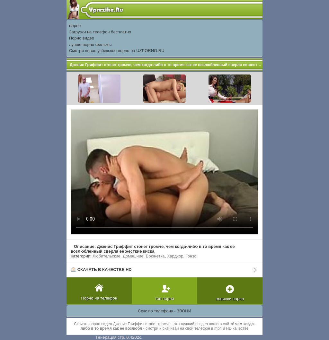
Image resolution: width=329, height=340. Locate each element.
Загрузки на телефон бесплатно (100, 32)
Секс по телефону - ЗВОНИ (164, 311)
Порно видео (81, 38)
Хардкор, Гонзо (182, 256)
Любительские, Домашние (118, 256)
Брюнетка (155, 256)
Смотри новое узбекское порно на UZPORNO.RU (116, 50)
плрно (75, 25)
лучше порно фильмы (90, 44)
